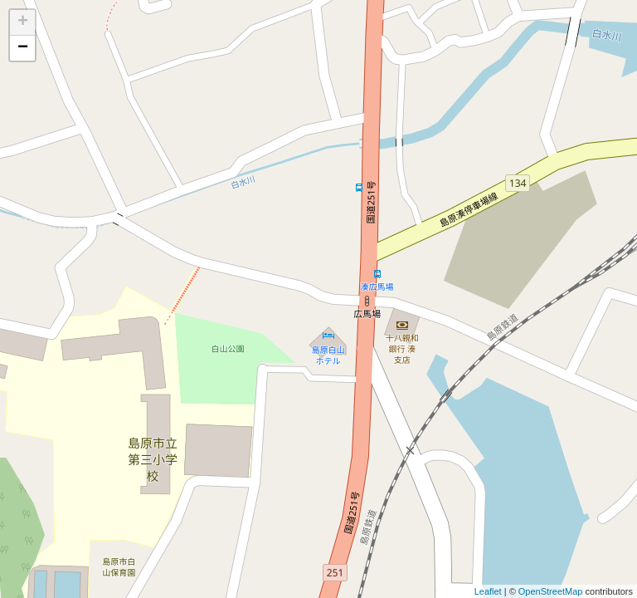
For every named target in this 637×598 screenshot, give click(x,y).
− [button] (22, 48)
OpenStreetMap (550, 591)
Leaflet (488, 591)
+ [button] (22, 22)
